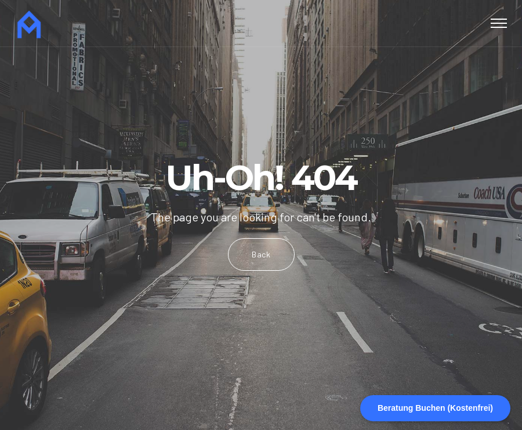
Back (261, 254)
